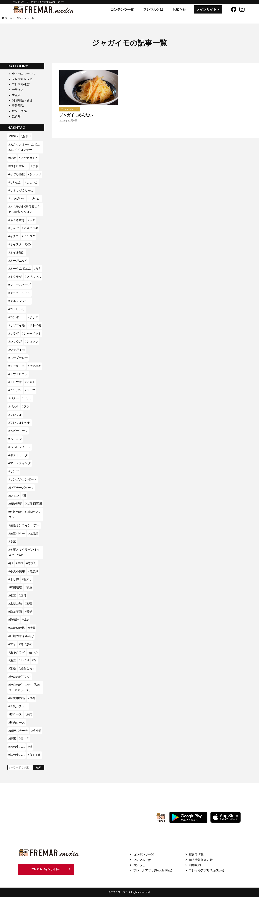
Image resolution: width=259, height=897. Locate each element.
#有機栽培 (15, 587)
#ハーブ (30, 390)
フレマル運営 (21, 84)
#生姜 (12, 660)
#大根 (19, 563)
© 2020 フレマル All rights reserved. (129, 892)
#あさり (26, 136)
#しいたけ (15, 182)
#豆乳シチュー (18, 706)
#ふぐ (31, 220)
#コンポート (16, 317)
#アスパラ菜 (30, 228)
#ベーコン (15, 438)
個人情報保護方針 (201, 859)
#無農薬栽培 (16, 627)
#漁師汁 (13, 619)
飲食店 (16, 116)
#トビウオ (15, 382)
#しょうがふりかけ (21, 190)
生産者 (16, 95)
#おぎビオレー (18, 166)
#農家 (12, 738)
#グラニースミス (19, 293)
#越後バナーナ (18, 730)
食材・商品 (19, 111)
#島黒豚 (33, 571)
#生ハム (33, 652)
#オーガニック (18, 260)
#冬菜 (12, 541)
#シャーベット (31, 333)
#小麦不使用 (16, 571)
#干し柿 (13, 579)
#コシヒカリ (16, 309)
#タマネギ (34, 366)
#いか (12, 157)
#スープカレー (18, 357)
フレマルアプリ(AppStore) (206, 870)
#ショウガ (15, 341)
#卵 (10, 563)
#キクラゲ (15, 276)
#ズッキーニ (16, 366)
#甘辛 (12, 644)
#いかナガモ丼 (28, 157)
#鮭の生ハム (16, 754)
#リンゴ (13, 471)
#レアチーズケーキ (21, 487)
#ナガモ (30, 382)
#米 (34, 660)
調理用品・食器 (22, 100)
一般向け (18, 89)
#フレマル (15, 414)
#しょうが (31, 182)
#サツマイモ (16, 325)
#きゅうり (34, 174)
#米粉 (12, 668)
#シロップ (31, 341)
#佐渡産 (33, 533)
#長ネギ (24, 738)
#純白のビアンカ (19, 676)
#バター (13, 398)
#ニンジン (15, 390)
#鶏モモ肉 (34, 754)
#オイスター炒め (19, 244)
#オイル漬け (16, 252)
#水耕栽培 (15, 603)
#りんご (13, 228)
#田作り (24, 660)
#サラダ (13, 333)
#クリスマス (33, 276)
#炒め (25, 619)
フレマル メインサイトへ (46, 869)
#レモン (13, 495)
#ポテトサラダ (18, 455)
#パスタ (13, 406)
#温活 (28, 611)
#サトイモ (34, 325)
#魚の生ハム (16, 746)
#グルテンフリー (19, 301)
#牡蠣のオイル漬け (21, 636)
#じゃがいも (16, 198)
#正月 (22, 595)
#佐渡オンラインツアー (24, 525)
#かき (34, 166)
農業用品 (18, 105)
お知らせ (179, 9)
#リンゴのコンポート (22, 479)
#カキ (37, 268)
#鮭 (30, 746)
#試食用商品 (16, 698)
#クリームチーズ (19, 284)
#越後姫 (36, 730)
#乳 (24, 495)
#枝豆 (28, 587)
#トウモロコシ (18, 374)
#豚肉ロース (16, 722)
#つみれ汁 (34, 198)
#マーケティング (19, 463)
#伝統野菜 (15, 503)
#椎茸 (12, 595)
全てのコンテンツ (24, 73)
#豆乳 (31, 698)
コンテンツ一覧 (122, 9)
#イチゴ (13, 236)
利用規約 (195, 865)
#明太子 (27, 579)
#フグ (25, 406)
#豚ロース (15, 714)
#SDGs (13, 136)
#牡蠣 (31, 627)
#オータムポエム (19, 268)
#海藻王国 (15, 611)
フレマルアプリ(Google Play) (152, 870)
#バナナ (27, 398)
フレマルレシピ (22, 79)
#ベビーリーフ (18, 430)
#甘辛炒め (25, 644)
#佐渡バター (16, 533)
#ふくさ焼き (16, 220)
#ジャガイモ (16, 349)
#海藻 (28, 603)
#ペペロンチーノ (19, 447)
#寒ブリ (31, 563)
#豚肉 (28, 714)
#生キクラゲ (16, 652)
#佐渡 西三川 (33, 503)
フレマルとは (153, 9)
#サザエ (33, 317)
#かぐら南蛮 (16, 174)
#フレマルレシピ (19, 422)
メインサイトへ (208, 9)
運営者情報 (196, 854)
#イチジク (28, 236)
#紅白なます (27, 668)
